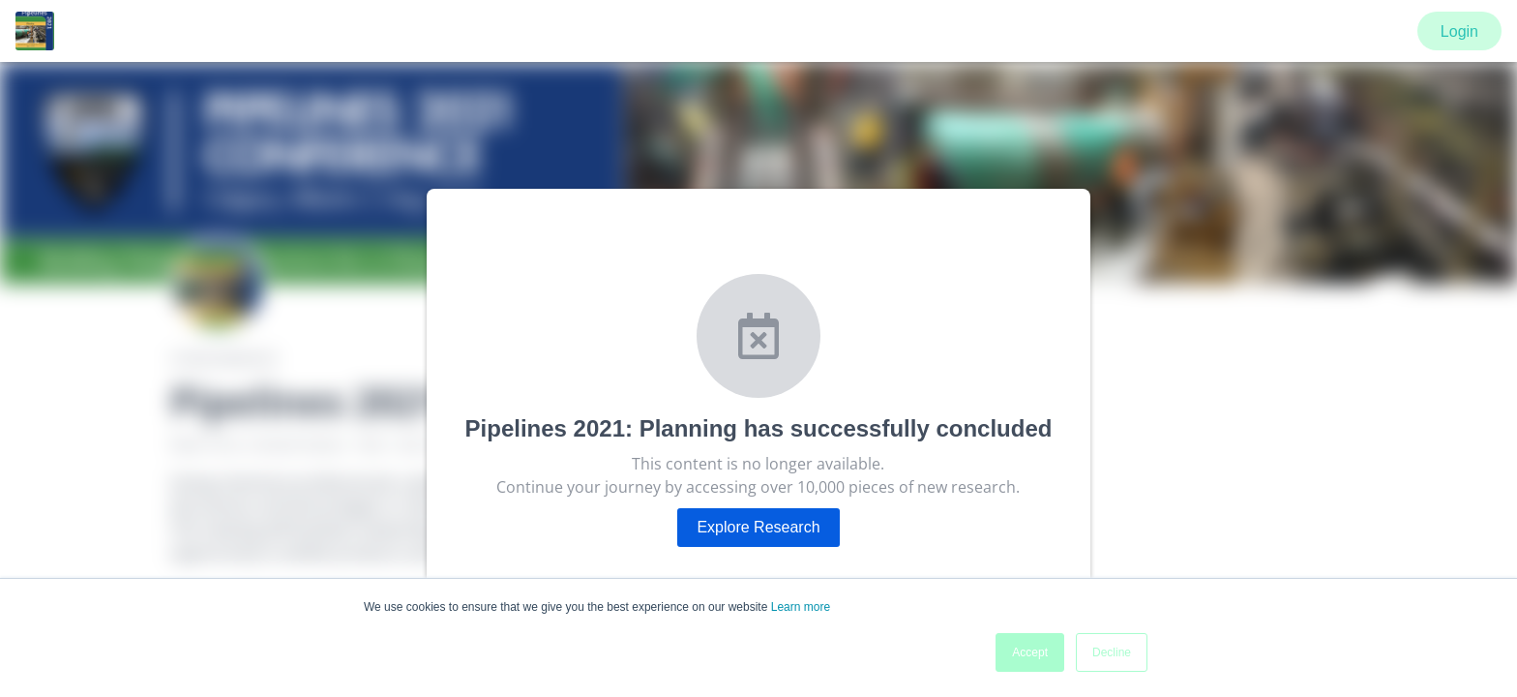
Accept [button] (1030, 652)
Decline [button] (1111, 652)
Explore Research (758, 527)
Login (1459, 31)
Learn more (800, 607)
